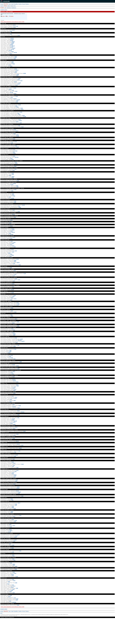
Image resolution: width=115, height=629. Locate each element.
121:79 (17, 130)
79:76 (22, 445)
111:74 (9, 64)
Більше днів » (13, 5)
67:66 (18, 259)
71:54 (25, 273)
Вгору (1, 613)
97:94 (14, 27)
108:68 (24, 73)
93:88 (14, 295)
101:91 (20, 120)
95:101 (13, 364)
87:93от (18, 99)
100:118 (11, 40)
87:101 (14, 380)
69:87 (10, 351)
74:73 (14, 280)
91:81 (14, 580)
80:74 (14, 371)
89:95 (18, 414)
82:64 (22, 126)
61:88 (12, 512)
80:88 (15, 166)
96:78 (13, 30)
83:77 (12, 97)
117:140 (12, 39)
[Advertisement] (57, 624)
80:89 (10, 233)
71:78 (16, 141)
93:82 (12, 307)
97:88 (12, 357)
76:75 (13, 193)
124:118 (15, 52)
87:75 (13, 249)
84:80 (20, 405)
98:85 (13, 255)
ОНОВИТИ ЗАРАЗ (3, 9)
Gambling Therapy (12, 615)
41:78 (18, 146)
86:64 (13, 554)
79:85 (16, 250)
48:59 (14, 572)
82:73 (19, 119)
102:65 (18, 410)
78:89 (21, 361)
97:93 (16, 337)
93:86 (11, 299)
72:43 (15, 274)
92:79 (12, 310)
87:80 (15, 57)
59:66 (16, 569)
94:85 (13, 579)
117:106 (11, 92)
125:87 (14, 237)
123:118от (14, 602)
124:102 (12, 38)
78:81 (15, 471)
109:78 (18, 262)
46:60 (12, 190)
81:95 (13, 296)
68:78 (18, 302)
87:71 (16, 71)
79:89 (17, 588)
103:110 (22, 341)
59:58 (20, 207)
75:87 (14, 358)
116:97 (12, 51)
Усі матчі (2, 7)
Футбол (1, 3)
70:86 (17, 186)
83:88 (14, 133)
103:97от (14, 379)
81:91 (19, 114)
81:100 (17, 135)
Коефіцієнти (14, 7)
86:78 (9, 596)
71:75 (14, 435)
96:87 (15, 58)
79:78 (11, 238)
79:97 (14, 565)
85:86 (11, 314)
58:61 (20, 264)
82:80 (12, 590)
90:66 (15, 260)
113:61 (18, 79)
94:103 (13, 419)
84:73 (14, 483)
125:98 (19, 104)
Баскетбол (6, 3)
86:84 (16, 539)
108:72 (11, 530)
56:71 (16, 163)
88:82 (10, 175)
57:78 (14, 149)
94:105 (13, 42)
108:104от (16, 157)
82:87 (13, 194)
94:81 (16, 91)
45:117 (12, 574)
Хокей (12, 3)
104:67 (13, 322)
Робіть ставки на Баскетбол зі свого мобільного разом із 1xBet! (12, 21)
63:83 (15, 456)
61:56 (16, 520)
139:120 (13, 45)
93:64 (14, 63)
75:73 (16, 427)
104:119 (17, 441)
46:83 (19, 279)
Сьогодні (2, 5)
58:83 (15, 346)
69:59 (18, 605)
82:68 (19, 493)
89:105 (10, 89)
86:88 (14, 333)
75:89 (12, 142)
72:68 (16, 582)
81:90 (13, 159)
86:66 (17, 100)
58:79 (18, 534)
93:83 (13, 376)
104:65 (10, 529)
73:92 (19, 125)
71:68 (13, 170)
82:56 (17, 576)
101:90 (14, 129)
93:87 (11, 399)
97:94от (14, 183)
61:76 (13, 332)
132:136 (12, 49)
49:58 (19, 78)
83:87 (17, 185)
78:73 (13, 575)
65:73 (13, 243)
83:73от (15, 98)
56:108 (23, 205)
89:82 (18, 385)
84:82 (16, 105)
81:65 (13, 292)
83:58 (11, 220)
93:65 (13, 177)
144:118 (13, 41)
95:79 (16, 397)
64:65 (17, 434)
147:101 (10, 50)
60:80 (14, 393)
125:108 (11, 44)
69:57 (15, 261)
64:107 (15, 81)
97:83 (22, 108)
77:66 (18, 417)
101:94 (15, 93)
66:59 (13, 519)
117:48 (9, 531)
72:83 (15, 475)
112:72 (19, 35)
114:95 (20, 448)
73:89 (10, 350)
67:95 (21, 112)
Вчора (5, 5)
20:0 (14, 465)
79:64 (14, 592)
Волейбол (16, 3)
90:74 (22, 109)
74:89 (11, 31)
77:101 (15, 349)
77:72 (19, 206)
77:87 (15, 452)
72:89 (14, 195)
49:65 (15, 270)
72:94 (12, 61)
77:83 (18, 345)
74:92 (16, 504)
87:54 (14, 138)
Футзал (23, 3)
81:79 (13, 245)
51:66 (24, 431)
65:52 (11, 591)
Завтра (8, 5)
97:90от (11, 184)
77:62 (18, 113)
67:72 (11, 244)
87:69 (17, 101)
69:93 (11, 231)
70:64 (20, 515)
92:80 (15, 508)
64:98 (18, 74)
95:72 (15, 298)
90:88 (14, 390)
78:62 (19, 303)
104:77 (16, 318)
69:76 (13, 173)
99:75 (11, 158)
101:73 (10, 53)
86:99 (11, 423)
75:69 (17, 96)
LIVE (5, 7)
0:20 (15, 169)
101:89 (18, 486)
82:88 (17, 134)
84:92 (14, 242)
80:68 (14, 153)
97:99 (17, 26)
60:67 (12, 511)
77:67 (15, 597)
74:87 (12, 241)
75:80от (13, 283)
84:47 (14, 516)
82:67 (15, 217)
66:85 (13, 589)
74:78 (15, 389)
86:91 (17, 381)
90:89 (9, 581)
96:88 (14, 424)
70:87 (16, 505)
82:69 (24, 115)
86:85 (13, 507)
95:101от (22, 411)
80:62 (11, 526)
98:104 (12, 587)
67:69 (14, 263)
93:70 (12, 355)
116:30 (18, 180)
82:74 (16, 398)
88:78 (16, 56)
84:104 (13, 418)
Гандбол (20, 3)
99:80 (11, 254)
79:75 (17, 342)
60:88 (14, 438)
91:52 (16, 535)
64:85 (20, 550)
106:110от (20, 340)
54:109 (24, 116)
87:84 (13, 473)
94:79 (13, 506)
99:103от (14, 406)
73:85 (10, 256)
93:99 (16, 150)
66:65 (16, 566)
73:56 (13, 174)
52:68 (16, 278)
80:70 (23, 464)
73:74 (13, 396)
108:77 (10, 401)
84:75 (12, 372)
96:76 (17, 384)
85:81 (17, 470)
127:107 (13, 48)
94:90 (12, 62)
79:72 (12, 328)
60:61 (16, 145)
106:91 (14, 564)
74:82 (14, 400)
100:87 (13, 176)
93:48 (11, 267)
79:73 (13, 286)
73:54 (21, 80)
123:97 (9, 352)
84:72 (13, 373)
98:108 (12, 289)
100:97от (13, 232)
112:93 (14, 422)
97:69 (15, 311)
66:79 (15, 521)
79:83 (15, 246)
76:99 (21, 122)
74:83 (18, 368)
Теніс (10, 3)
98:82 (18, 321)
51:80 (15, 202)
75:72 (11, 34)
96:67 (14, 525)
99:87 (14, 210)
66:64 (10, 524)
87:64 (17, 75)
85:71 (14, 428)
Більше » (27, 3)
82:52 (13, 251)
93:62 (19, 407)
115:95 (17, 365)
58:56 (18, 325)
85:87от (15, 474)
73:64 (15, 189)
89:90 (17, 598)
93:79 (16, 72)
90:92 (17, 479)
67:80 (20, 82)
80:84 (19, 211)
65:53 (16, 162)
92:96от (12, 228)
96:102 (17, 490)
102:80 (17, 121)
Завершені (9, 7)
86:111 (12, 297)
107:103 (11, 234)
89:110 (13, 214)
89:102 (12, 198)
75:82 (14, 329)
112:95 (12, 43)
